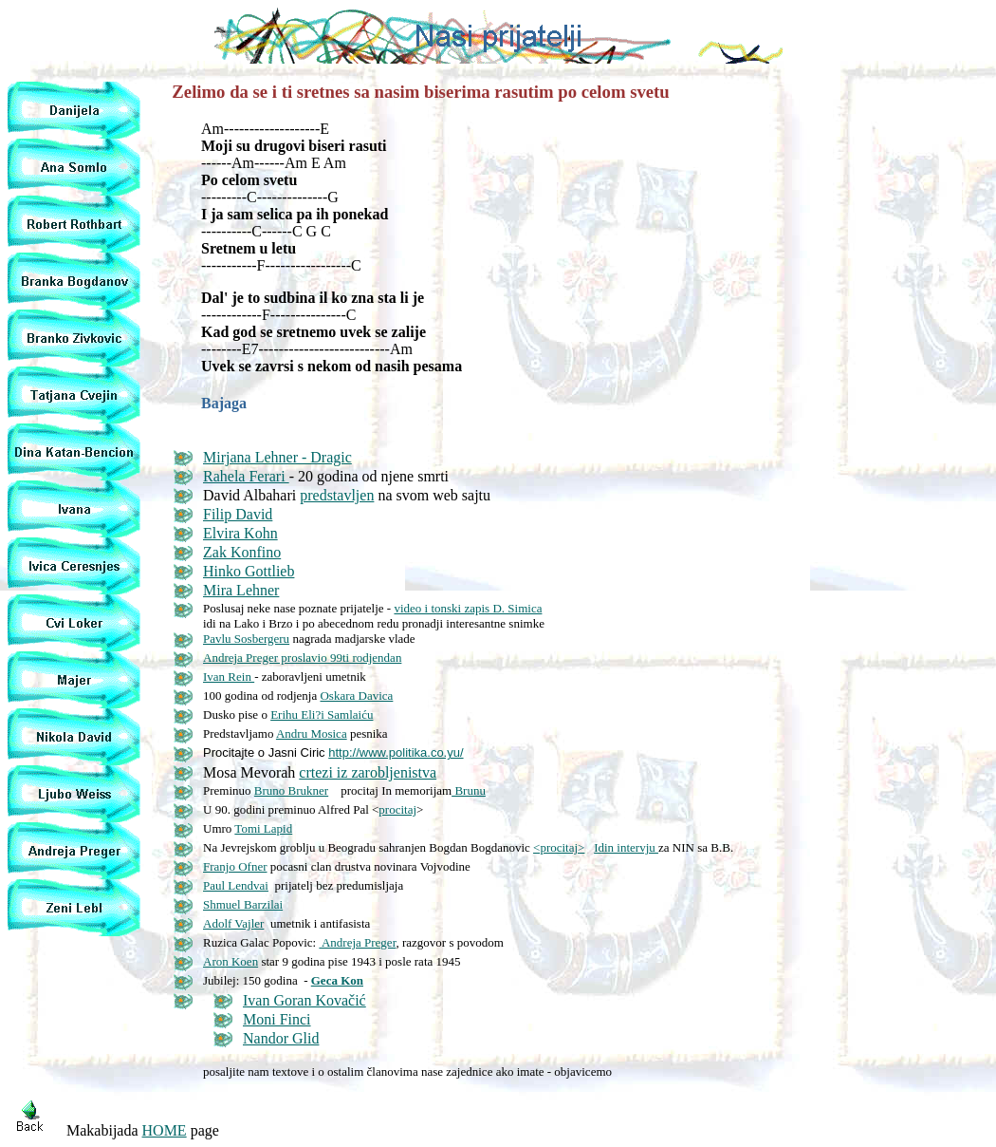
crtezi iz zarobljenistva (367, 772)
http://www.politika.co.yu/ (395, 752)
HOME (164, 1130)
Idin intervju (626, 847)
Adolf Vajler (233, 923)
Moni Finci (277, 1019)
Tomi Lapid (263, 828)
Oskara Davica (356, 695)
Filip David (237, 514)
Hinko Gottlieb (248, 571)
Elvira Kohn (240, 533)
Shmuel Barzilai (243, 904)
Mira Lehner (241, 590)
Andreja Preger (357, 942)
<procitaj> (558, 847)
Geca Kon (337, 980)
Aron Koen (230, 961)
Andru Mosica (311, 733)
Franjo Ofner (235, 866)
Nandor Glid (281, 1038)
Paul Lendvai (235, 885)
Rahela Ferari (246, 476)
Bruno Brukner (291, 790)
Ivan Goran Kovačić (304, 1000)
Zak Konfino (242, 552)
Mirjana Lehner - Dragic (277, 457)
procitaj (397, 809)
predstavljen (337, 495)
